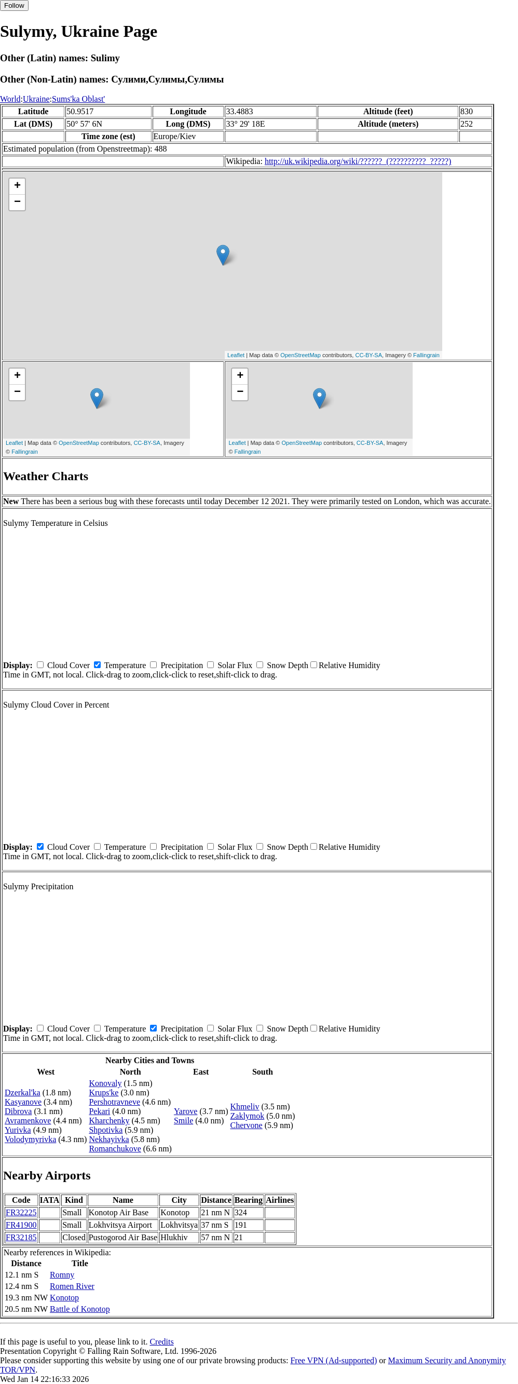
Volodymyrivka (30, 1139)
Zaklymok (247, 1115)
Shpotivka (105, 1129)
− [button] (17, 202)
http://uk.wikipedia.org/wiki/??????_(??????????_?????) (358, 161)
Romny (62, 1274)
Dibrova (18, 1111)
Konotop (64, 1297)
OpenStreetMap (300, 355)
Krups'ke (103, 1092)
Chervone (246, 1125)
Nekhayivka (109, 1139)
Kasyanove (23, 1101)
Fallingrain (426, 355)
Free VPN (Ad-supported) (333, 1360)
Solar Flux (234, 665)
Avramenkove (28, 1120)
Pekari (99, 1111)
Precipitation (181, 665)
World (10, 98)
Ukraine (36, 98)
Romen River (72, 1286)
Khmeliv (245, 1106)
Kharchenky (109, 1120)
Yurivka (18, 1129)
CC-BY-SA (368, 355)
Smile (183, 1120)
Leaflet (235, 355)
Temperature (125, 665)
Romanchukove (115, 1148)
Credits (161, 1341)
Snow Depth (287, 665)
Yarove (185, 1111)
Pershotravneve (114, 1101)
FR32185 (21, 1237)
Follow (14, 5)
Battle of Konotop (80, 1309)
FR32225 (21, 1212)
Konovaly (105, 1083)
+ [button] (17, 186)
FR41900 (21, 1224)
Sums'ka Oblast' (78, 98)
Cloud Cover (68, 665)
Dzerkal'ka (22, 1092)
